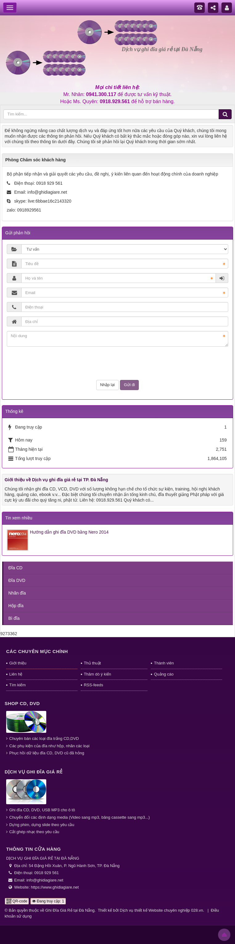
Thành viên (164, 663)
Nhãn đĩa (17, 593)
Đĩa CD (15, 567)
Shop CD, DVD (22, 703)
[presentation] (117, 363)
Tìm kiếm (17, 685)
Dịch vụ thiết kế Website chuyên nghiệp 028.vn (161, 910)
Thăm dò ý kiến (97, 674)
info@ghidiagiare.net (47, 192)
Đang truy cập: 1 (48, 901)
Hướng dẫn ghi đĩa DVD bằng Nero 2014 (69, 532)
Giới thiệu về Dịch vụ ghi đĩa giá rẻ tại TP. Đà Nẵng (56, 479)
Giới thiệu (17, 663)
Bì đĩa (14, 618)
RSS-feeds (93, 685)
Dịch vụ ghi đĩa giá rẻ (34, 771)
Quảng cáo (163, 674)
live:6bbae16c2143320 (49, 201)
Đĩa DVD (16, 580)
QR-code (16, 901)
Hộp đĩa (15, 605)
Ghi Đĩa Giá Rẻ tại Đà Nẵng (70, 910)
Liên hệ (15, 674)
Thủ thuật (92, 663)
